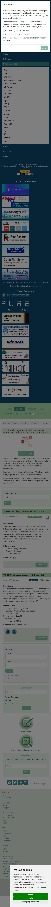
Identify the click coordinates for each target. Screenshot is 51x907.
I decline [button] (31, 898)
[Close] (47, 4)
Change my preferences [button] (30, 902)
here (27, 30)
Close (44, 48)
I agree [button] (30, 894)
